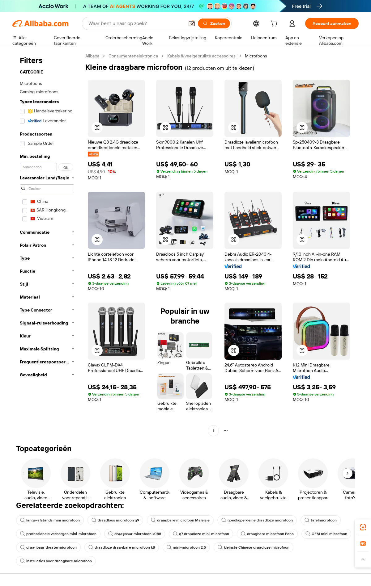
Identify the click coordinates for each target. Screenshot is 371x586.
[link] (363, 527)
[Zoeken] (214, 23)
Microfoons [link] (256, 55)
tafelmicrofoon (321, 520)
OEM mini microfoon (326, 533)
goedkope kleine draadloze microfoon (257, 520)
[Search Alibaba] (135, 23)
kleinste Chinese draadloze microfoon (253, 547)
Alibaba (92, 55)
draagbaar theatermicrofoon (48, 547)
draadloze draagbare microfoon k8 (121, 547)
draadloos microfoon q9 (115, 520)
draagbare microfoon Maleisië (180, 520)
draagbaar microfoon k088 (134, 533)
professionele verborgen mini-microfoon (58, 533)
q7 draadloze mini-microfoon (201, 533)
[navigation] (47, 244)
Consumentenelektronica (133, 55)
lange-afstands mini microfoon (50, 520)
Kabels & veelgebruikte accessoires (201, 55)
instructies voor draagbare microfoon (56, 561)
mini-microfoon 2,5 (186, 547)
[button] (191, 23)
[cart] (275, 24)
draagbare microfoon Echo (267, 533)
